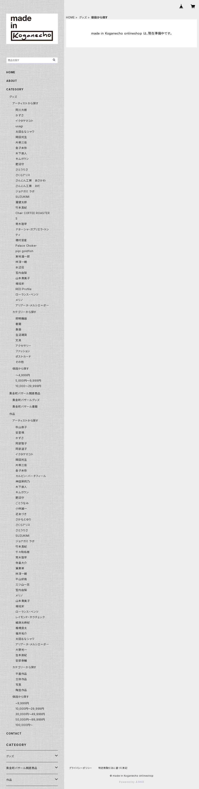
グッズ (83, 17)
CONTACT (14, 733)
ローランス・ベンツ (27, 294)
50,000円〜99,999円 (30, 719)
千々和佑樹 (23, 552)
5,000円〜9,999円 (28, 380)
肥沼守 (20, 164)
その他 (20, 362)
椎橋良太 (21, 628)
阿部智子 (21, 443)
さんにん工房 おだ (28, 186)
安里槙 (20, 432)
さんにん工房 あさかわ (31, 180)
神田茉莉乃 (23, 481)
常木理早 (21, 224)
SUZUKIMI (22, 196)
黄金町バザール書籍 (25, 406)
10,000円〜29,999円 (30, 708)
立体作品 (21, 679)
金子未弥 (21, 148)
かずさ (20, 115)
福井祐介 (21, 633)
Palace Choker (26, 245)
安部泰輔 (21, 660)
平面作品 (21, 673)
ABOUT (11, 80)
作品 (12, 414)
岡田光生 (21, 137)
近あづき (21, 514)
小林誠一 (21, 508)
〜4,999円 (23, 375)
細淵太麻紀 (23, 622)
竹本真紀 (21, 207)
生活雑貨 (21, 334)
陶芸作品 (21, 690)
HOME (70, 17)
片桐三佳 (21, 142)
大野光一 (21, 649)
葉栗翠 (20, 568)
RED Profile (24, 289)
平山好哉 (21, 579)
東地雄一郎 (23, 256)
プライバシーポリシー (80, 768)
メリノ (19, 300)
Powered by (131, 781)
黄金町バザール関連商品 (24, 393)
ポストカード (23, 356)
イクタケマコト (24, 120)
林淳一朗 (21, 262)
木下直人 (21, 153)
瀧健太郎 (21, 202)
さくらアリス (23, 175)
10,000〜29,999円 (28, 386)
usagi (19, 126)
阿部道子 (21, 448)
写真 (18, 684)
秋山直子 (21, 427)
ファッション (23, 351)
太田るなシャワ (25, 131)
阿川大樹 (21, 109)
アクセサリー (23, 345)
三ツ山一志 (23, 584)
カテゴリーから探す (24, 312)
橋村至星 (21, 240)
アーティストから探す (25, 103)
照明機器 (21, 318)
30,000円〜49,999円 (30, 714)
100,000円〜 (24, 725)
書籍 (18, 324)
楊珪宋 (20, 283)
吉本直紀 (21, 655)
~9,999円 (22, 703)
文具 (18, 340)
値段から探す (20, 368)
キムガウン (22, 158)
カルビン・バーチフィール (31, 476)
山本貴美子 (23, 278)
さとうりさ (22, 169)
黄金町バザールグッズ (26, 400)
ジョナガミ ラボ (25, 191)
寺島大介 (21, 562)
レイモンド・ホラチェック (30, 617)
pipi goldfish (24, 251)
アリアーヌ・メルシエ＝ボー (32, 305)
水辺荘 (20, 267)
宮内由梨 (21, 272)
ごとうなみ (22, 503)
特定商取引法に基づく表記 (112, 768)
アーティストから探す (25, 420)
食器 (18, 329)
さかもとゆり (23, 519)
